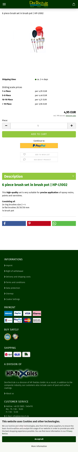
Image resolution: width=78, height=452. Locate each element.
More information (39, 446)
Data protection (12, 288)
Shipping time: (9, 79)
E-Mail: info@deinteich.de (16, 416)
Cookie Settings (12, 299)
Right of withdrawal (13, 271)
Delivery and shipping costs (17, 277)
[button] (6, 126)
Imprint (8, 265)
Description (13, 176)
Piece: (5, 120)
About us (9, 393)
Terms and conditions (14, 282)
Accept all (39, 439)
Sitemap (8, 293)
